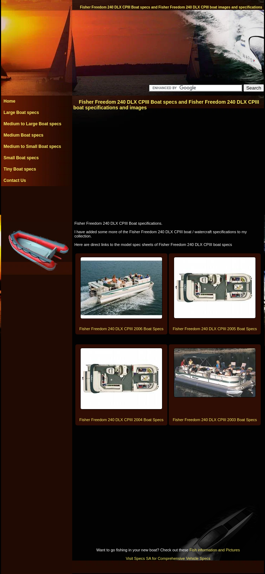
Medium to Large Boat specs (32, 123)
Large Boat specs (21, 112)
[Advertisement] (36, 202)
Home (9, 101)
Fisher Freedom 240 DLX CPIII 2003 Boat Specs (215, 420)
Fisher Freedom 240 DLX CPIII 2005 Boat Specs (215, 329)
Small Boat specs (21, 157)
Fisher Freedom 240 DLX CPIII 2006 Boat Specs (121, 329)
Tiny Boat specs (20, 169)
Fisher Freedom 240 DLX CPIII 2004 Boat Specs (121, 420)
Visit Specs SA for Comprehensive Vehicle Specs (168, 558)
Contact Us (15, 180)
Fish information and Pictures (214, 550)
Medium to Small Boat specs (32, 146)
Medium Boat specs (24, 135)
